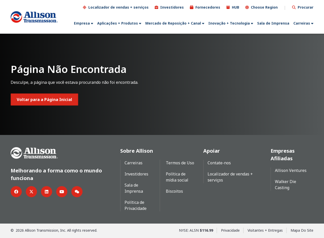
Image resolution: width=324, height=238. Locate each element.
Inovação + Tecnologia (229, 23)
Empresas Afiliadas (283, 154)
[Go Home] (34, 17)
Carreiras (301, 23)
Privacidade (230, 230)
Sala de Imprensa (273, 23)
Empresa (82, 23)
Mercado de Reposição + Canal (173, 23)
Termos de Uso (180, 163)
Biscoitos (174, 191)
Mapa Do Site (302, 230)
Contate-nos (219, 163)
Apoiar (211, 150)
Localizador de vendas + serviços (118, 7)
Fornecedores (207, 7)
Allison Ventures (291, 170)
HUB (235, 7)
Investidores (172, 7)
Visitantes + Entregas (265, 230)
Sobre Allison (136, 150)
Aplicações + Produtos (117, 23)
